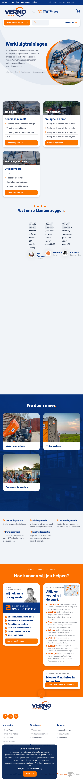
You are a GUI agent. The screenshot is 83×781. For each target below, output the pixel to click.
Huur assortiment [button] (15, 22)
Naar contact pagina (15, 641)
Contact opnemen (15, 143)
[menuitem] (18, 22)
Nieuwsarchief (64, 734)
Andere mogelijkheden (21, 186)
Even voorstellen (11, 734)
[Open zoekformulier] (40, 22)
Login (55, 2)
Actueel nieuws (64, 730)
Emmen (51, 638)
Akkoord (30, 774)
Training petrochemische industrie (21, 132)
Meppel (51, 646)
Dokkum (51, 630)
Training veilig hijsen (21, 128)
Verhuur (5, 2)
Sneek (51, 622)
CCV (21, 173)
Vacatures (70, 2)
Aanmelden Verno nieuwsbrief (60, 685)
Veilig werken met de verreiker (61, 128)
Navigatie (71, 22)
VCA (21, 136)
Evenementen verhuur (29, 2)
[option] (33, 241)
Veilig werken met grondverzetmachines (61, 132)
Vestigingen (36, 730)
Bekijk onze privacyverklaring (30, 768)
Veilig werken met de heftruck (61, 124)
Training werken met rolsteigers (21, 124)
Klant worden (9, 741)
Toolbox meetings (21, 178)
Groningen (53, 653)
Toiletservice (36, 738)
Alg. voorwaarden (63, 774)
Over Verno (8, 730)
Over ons (62, 2)
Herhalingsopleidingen (21, 182)
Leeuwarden (53, 604)
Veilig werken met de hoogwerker (61, 136)
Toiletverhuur (14, 2)
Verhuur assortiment (39, 734)
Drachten (52, 612)
